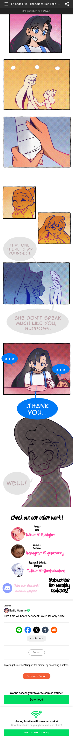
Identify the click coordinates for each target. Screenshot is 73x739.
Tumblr (45, 630)
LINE (19, 630)
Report (36, 652)
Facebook (28, 630)
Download (36, 699)
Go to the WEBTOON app (36, 732)
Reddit (54, 630)
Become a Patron (36, 676)
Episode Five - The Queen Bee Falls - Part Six (36, 4)
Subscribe (37, 638)
